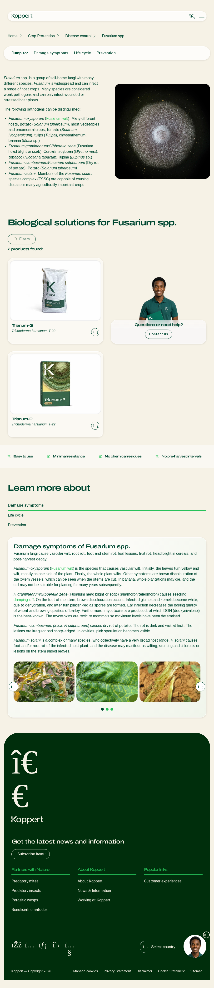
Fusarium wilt (57, 119)
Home (13, 36)
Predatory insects (26, 891)
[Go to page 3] (111, 709)
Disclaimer (144, 979)
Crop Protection (41, 36)
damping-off (24, 600)
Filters (22, 239)
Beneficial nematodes (29, 910)
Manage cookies (85, 979)
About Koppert (90, 881)
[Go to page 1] (102, 709)
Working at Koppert (94, 900)
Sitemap (196, 979)
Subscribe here (32, 854)
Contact (84, 910)
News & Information (94, 891)
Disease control (78, 36)
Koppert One (155, 891)
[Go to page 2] (107, 709)
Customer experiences (163, 881)
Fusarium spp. (113, 36)
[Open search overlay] (192, 16)
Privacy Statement (117, 979)
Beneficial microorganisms (33, 919)
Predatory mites (25, 881)
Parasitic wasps (24, 900)
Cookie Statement (171, 979)
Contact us (158, 334)
